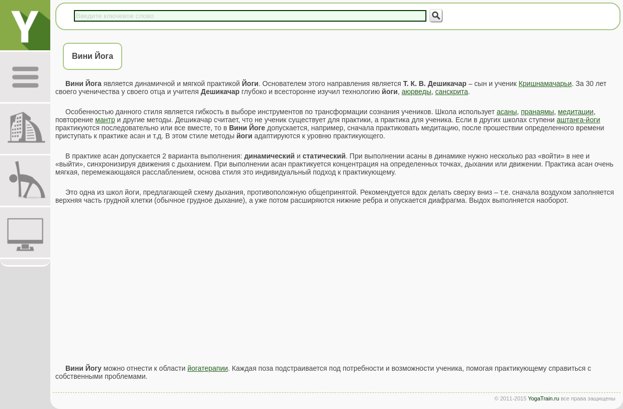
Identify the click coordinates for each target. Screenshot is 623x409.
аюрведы (416, 92)
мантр (105, 120)
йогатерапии (208, 368)
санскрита (451, 92)
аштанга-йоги (578, 120)
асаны (507, 112)
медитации (576, 112)
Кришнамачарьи (545, 83)
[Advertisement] (336, 284)
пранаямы (537, 112)
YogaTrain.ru (543, 398)
